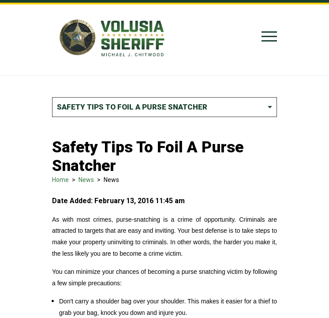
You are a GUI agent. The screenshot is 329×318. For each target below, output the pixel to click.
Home (60, 179)
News (86, 179)
